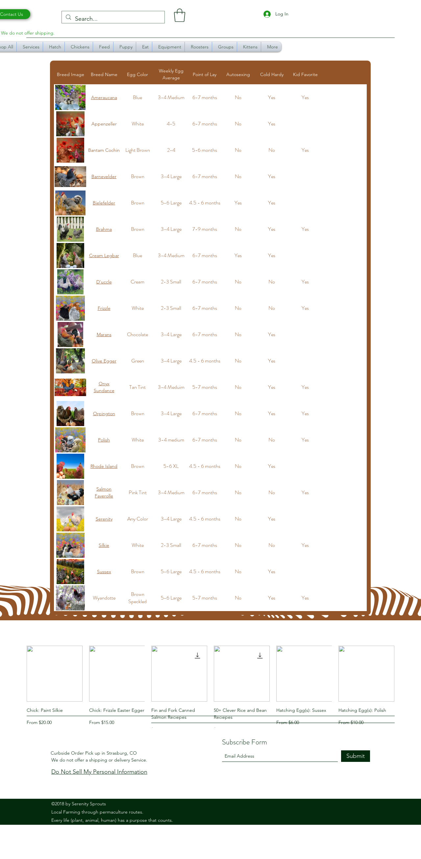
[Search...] (113, 19)
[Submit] (355, 756)
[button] (179, 15)
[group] (210, 689)
